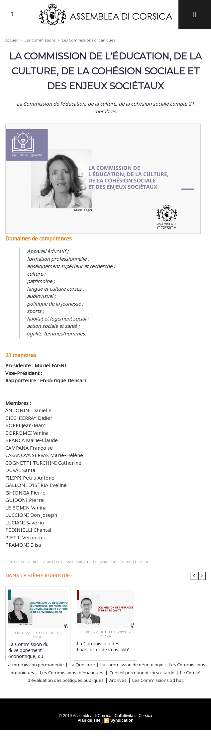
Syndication (121, 726)
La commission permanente (42, 664)
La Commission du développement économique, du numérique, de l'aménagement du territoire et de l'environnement (37, 649)
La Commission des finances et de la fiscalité (105, 646)
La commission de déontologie (152, 664)
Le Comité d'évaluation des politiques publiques (103, 679)
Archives (175, 679)
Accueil (11, 40)
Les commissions (40, 40)
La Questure (96, 664)
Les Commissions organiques (89, 40)
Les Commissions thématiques (112, 672)
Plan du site (89, 726)
